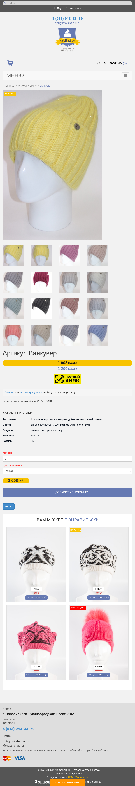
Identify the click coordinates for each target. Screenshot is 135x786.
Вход (58, 8)
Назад (8, 506)
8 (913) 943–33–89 (67, 19)
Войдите (9, 392)
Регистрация (73, 8)
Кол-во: (7, 452)
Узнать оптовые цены (67, 782)
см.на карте (9, 719)
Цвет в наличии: (13, 465)
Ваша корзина (111, 63)
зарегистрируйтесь (31, 392)
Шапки (33, 86)
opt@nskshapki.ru (67, 23)
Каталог (22, 86)
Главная (10, 86)
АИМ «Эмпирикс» (78, 777)
